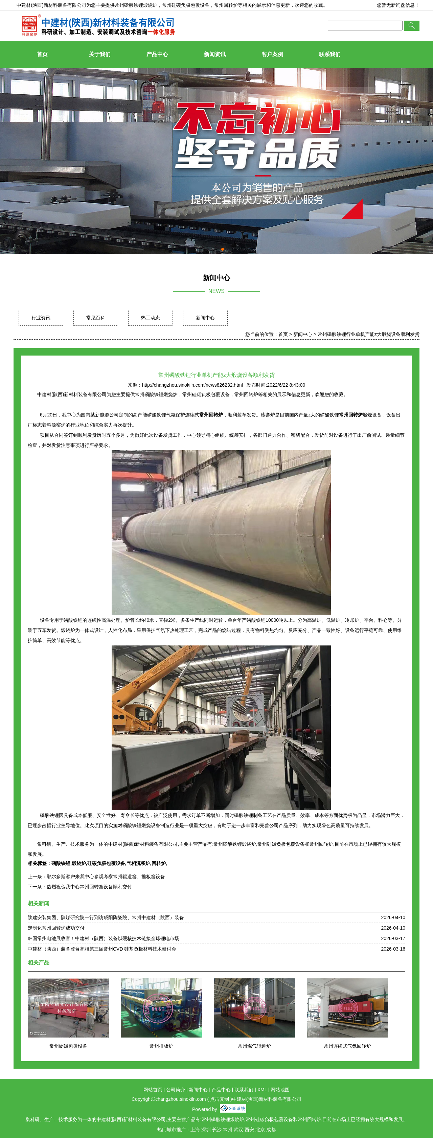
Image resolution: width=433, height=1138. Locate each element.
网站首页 (152, 1089)
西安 (249, 1129)
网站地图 (280, 1089)
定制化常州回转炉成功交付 (56, 928)
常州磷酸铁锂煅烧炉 (136, 5)
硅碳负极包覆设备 (106, 863)
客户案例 (272, 54)
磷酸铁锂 (60, 863)
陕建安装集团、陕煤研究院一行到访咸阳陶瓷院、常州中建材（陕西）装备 (106, 917)
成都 (271, 1129)
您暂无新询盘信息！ (398, 5)
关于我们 (100, 54)
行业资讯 (40, 317)
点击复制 (219, 1099)
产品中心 (157, 54)
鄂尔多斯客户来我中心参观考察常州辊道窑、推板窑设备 (106, 876)
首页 (42, 54)
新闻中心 (205, 317)
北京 (260, 1129)
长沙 (217, 1129)
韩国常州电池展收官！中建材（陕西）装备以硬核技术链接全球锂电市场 (103, 938)
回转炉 (159, 863)
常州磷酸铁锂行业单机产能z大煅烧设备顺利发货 (368, 334)
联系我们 (330, 54)
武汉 (238, 1129)
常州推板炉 (161, 1046)
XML (262, 1089)
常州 (227, 1129)
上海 (195, 1129)
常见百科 (95, 317)
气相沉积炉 (138, 863)
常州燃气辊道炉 (254, 1046)
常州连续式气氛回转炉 (347, 1046)
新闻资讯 (215, 54)
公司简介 (175, 1089)
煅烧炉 (79, 863)
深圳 (206, 1129)
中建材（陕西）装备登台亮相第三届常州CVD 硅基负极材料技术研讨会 (102, 949)
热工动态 (150, 317)
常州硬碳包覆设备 (68, 1046)
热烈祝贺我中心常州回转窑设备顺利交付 (89, 886)
